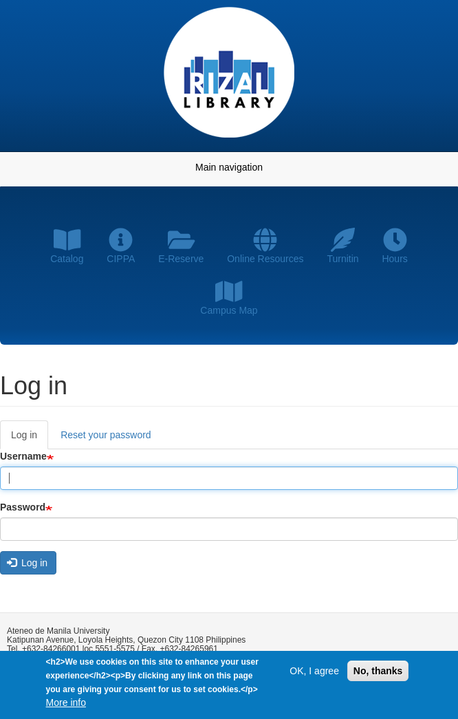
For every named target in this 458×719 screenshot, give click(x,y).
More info (66, 703)
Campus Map (228, 297)
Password (22, 507)
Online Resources (265, 246)
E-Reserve (181, 246)
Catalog (66, 246)
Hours (394, 246)
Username (23, 456)
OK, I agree (314, 672)
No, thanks (378, 672)
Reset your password (106, 434)
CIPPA (121, 246)
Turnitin (342, 246)
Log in (29, 438)
